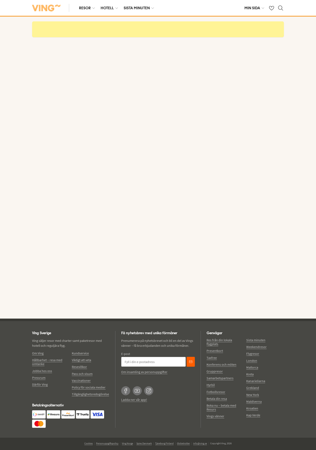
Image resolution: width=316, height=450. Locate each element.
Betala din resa (217, 399)
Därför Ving (40, 384)
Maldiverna (254, 401)
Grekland (252, 388)
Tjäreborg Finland (164, 443)
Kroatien (252, 408)
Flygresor (252, 353)
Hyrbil (211, 385)
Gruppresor (215, 371)
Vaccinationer (81, 380)
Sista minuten (255, 340)
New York (252, 395)
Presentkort (215, 351)
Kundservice (80, 353)
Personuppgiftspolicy (107, 443)
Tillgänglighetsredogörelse (90, 394)
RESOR (87, 8)
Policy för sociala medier (89, 387)
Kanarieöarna (255, 381)
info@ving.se (200, 443)
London (251, 360)
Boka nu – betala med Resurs (221, 407)
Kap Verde (253, 415)
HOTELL (109, 8)
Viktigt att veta (81, 360)
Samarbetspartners (220, 378)
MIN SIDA (254, 8)
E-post (125, 354)
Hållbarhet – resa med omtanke (47, 362)
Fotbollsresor (216, 392)
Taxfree (212, 358)
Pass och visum (82, 374)
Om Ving (38, 353)
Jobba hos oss (42, 371)
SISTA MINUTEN (139, 8)
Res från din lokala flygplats (219, 342)
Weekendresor (256, 347)
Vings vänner (215, 416)
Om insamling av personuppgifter (144, 372)
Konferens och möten (221, 364)
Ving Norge (127, 443)
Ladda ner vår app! (134, 400)
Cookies (88, 443)
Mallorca (252, 367)
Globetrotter (183, 443)
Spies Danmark (144, 443)
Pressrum (38, 378)
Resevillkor (79, 367)
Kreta (250, 374)
